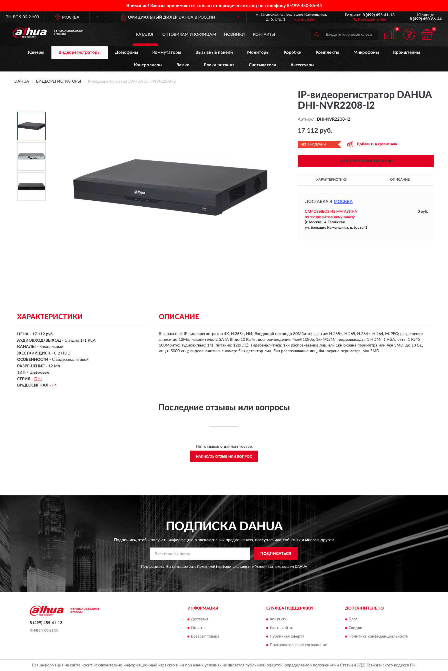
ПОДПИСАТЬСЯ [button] (275, 554)
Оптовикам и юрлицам (189, 35)
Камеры (36, 52)
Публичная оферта (287, 637)
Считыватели (262, 65)
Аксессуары (302, 65)
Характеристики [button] (331, 179)
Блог (353, 620)
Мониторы (258, 52)
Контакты (264, 35)
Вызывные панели (214, 52)
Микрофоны (366, 52)
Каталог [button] (145, 35)
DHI (38, 379)
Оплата (198, 628)
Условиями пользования (274, 566)
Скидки (355, 628)
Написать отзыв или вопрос (224, 456)
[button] (369, 19)
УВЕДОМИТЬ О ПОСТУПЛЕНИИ (366, 161)
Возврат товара (205, 637)
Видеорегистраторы (80, 52)
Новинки (234, 35)
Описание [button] (400, 179)
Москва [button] (343, 202)
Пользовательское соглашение (298, 645)
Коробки (292, 52)
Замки (183, 65)
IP (54, 385)
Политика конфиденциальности (378, 637)
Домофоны (126, 52)
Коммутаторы (166, 52)
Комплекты (327, 52)
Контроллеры (148, 65)
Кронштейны (406, 52)
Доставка (199, 620)
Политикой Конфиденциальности (224, 566)
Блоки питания (219, 65)
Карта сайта (281, 628)
